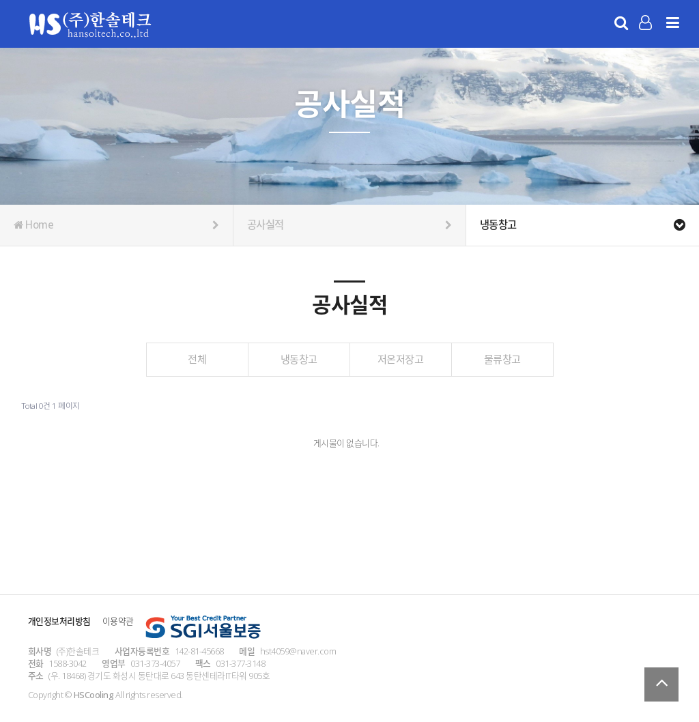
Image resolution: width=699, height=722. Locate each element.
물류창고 (502, 359)
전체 (197, 359)
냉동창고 (299, 359)
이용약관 (118, 621)
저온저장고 (400, 359)
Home (116, 225)
